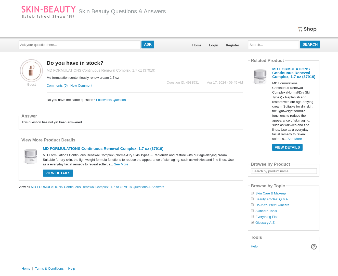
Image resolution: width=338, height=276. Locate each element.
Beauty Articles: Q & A (271, 199)
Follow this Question (111, 100)
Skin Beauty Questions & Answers (93, 11)
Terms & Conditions (49, 268)
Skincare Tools (266, 211)
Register (232, 45)
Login (213, 45)
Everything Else (266, 217)
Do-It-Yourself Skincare (272, 205)
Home (196, 45)
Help (254, 246)
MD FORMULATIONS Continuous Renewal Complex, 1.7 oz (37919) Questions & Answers (97, 187)
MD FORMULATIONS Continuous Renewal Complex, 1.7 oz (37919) (103, 148)
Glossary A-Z (265, 223)
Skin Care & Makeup (270, 193)
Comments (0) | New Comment (69, 85)
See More (121, 164)
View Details (58, 173)
